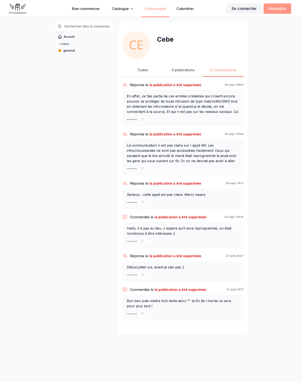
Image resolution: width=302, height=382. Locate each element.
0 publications (183, 70)
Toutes (142, 70)
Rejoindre (277, 8)
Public (63, 44)
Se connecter (244, 8)
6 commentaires (223, 70)
